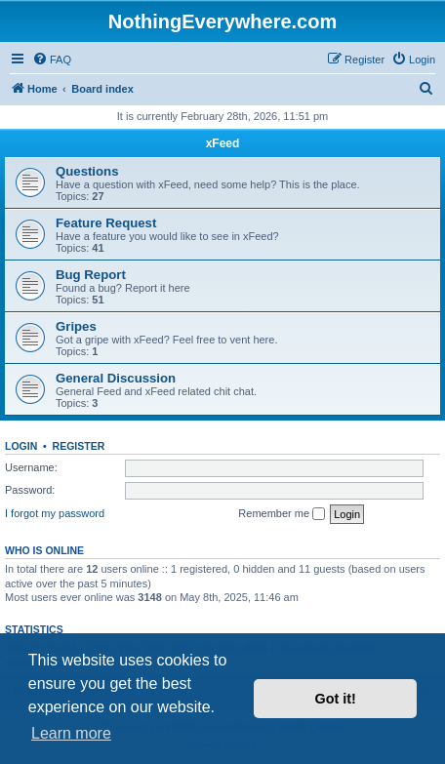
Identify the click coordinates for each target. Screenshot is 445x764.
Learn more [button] (71, 733)
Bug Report (91, 274)
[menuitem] (51, 59)
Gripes (76, 326)
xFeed (223, 143)
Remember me (281, 514)
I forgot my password (54, 513)
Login (21, 446)
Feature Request (106, 223)
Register (79, 446)
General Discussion (116, 378)
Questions (87, 171)
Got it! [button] (335, 698)
